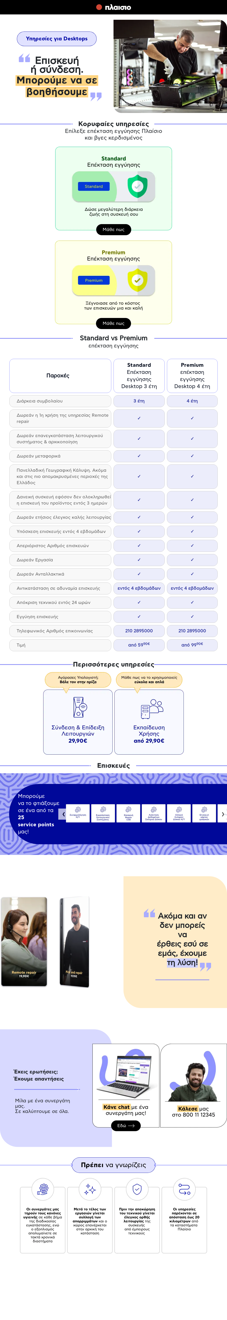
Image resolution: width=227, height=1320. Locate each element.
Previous (63, 814)
